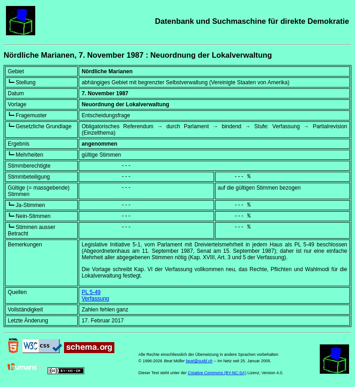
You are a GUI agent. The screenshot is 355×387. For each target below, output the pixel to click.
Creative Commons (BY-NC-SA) (217, 373)
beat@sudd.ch (199, 361)
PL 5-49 (91, 292)
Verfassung (95, 298)
